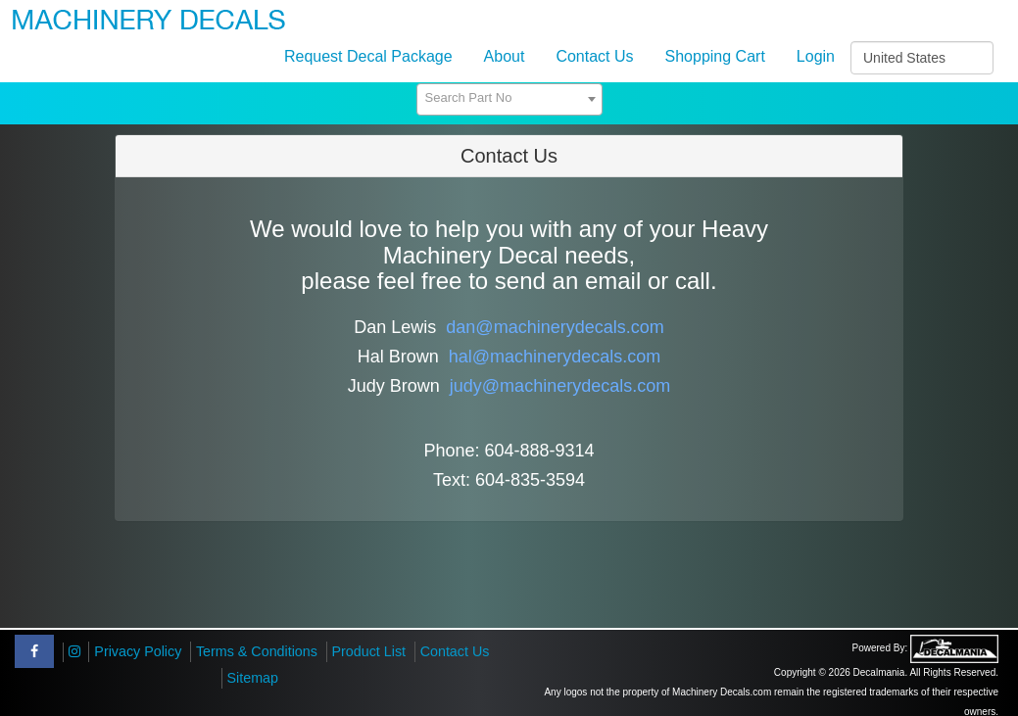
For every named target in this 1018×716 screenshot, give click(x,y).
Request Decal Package (368, 56)
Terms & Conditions (256, 651)
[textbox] (509, 98)
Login (816, 56)
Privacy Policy (137, 651)
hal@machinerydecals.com (554, 356)
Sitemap (252, 678)
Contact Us (594, 56)
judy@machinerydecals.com (560, 386)
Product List (369, 651)
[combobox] (509, 99)
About (504, 56)
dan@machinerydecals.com (554, 327)
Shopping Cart (715, 56)
